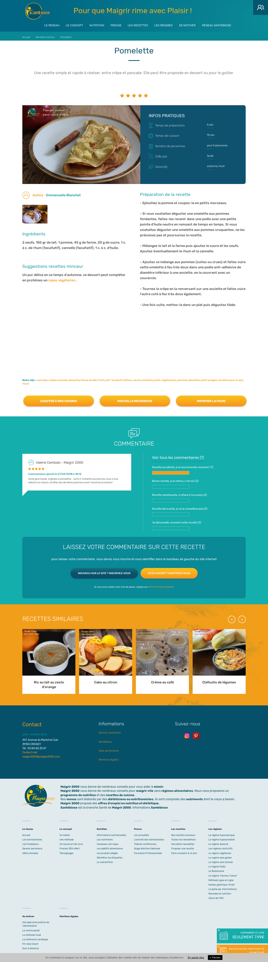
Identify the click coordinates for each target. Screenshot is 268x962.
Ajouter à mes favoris (58, 399)
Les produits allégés (107, 851)
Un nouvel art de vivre (71, 842)
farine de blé (88, 378)
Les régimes (167, 24)
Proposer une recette (182, 846)
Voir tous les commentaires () (178, 455)
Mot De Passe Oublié (160, 585)
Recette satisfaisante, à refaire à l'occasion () (179, 496)
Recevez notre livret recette (246, 952)
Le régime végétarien (219, 851)
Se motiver (193, 24)
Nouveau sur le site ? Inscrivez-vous (104, 571)
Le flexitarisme (216, 869)
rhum (25, 381)
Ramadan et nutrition (219, 891)
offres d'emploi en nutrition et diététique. (128, 801)
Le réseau (41, 24)
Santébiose (105, 740)
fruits (101, 378)
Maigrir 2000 (37, 11)
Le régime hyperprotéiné (221, 837)
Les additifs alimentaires (110, 846)
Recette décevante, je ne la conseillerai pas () (179, 509)
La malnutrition (105, 860)
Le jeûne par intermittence (222, 887)
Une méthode (67, 837)
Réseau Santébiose (226, 24)
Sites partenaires (109, 748)
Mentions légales (109, 757)
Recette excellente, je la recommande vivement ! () (182, 468)
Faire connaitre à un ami (184, 851)
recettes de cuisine (120, 793)
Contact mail (29, 750)
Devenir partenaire (110, 730)
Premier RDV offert (70, 846)
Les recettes (138, 24)
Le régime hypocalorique (221, 833)
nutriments (194, 797)
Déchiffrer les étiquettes (109, 856)
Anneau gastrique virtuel (221, 883)
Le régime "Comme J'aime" (222, 873)
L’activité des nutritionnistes (149, 837)
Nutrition (92, 24)
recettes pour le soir (230, 378)
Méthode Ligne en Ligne (221, 878)
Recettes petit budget (203, 378)
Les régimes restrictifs (220, 846)
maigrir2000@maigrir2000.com (41, 754)
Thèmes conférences (145, 842)
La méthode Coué (31, 933)
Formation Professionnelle (148, 851)
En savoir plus (196, 957)
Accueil (26, 833)
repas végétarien (61, 278)
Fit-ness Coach (30, 942)
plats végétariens (165, 378)
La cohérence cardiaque (35, 937)
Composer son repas (107, 842)
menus (71, 797)
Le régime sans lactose (220, 860)
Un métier (65, 833)
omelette (147, 378)
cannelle (42, 378)
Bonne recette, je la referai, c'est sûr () (175, 482)
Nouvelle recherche (134, 399)
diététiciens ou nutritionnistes (130, 797)
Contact (32, 723)
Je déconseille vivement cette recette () (176, 523)
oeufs (137, 378)
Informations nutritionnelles (111, 833)
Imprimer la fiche (211, 399)
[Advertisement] (134, 335)
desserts (74, 378)
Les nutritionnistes (32, 837)
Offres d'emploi (30, 851)
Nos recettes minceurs (183, 833)
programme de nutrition (78, 793)
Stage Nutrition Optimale (147, 846)
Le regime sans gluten (220, 856)
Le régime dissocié (218, 842)
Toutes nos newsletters (183, 837)
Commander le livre (248, 935)
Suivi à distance (30, 946)
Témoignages (67, 851)
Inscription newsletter (182, 842)
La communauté (31, 928)
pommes (182, 378)
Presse (113, 24)
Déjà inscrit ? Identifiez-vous (169, 571)
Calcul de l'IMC (216, 896)
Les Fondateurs (30, 842)
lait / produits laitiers (119, 378)
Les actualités (141, 833)
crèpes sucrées (58, 378)
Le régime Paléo (217, 864)
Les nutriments (105, 837)
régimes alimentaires (177, 789)
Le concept (66, 24)
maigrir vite (144, 789)
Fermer (215, 957)
